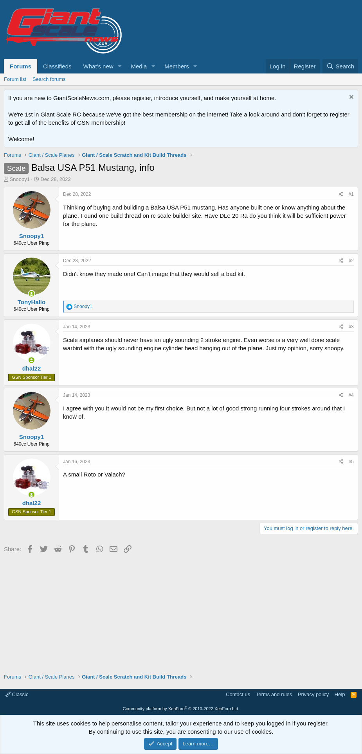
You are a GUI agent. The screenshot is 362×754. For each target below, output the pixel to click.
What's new (98, 66)
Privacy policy (313, 694)
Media (139, 66)
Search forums (49, 79)
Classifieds (57, 66)
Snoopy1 (20, 179)
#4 (351, 395)
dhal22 (31, 368)
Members (176, 66)
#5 (351, 461)
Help (340, 694)
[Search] (340, 66)
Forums (20, 66)
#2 (351, 260)
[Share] (341, 194)
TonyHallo (31, 302)
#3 (351, 327)
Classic (17, 694)
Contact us (238, 694)
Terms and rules (274, 694)
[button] (119, 66)
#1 (351, 194)
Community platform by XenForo (181, 708)
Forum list (15, 79)
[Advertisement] (181, 610)
